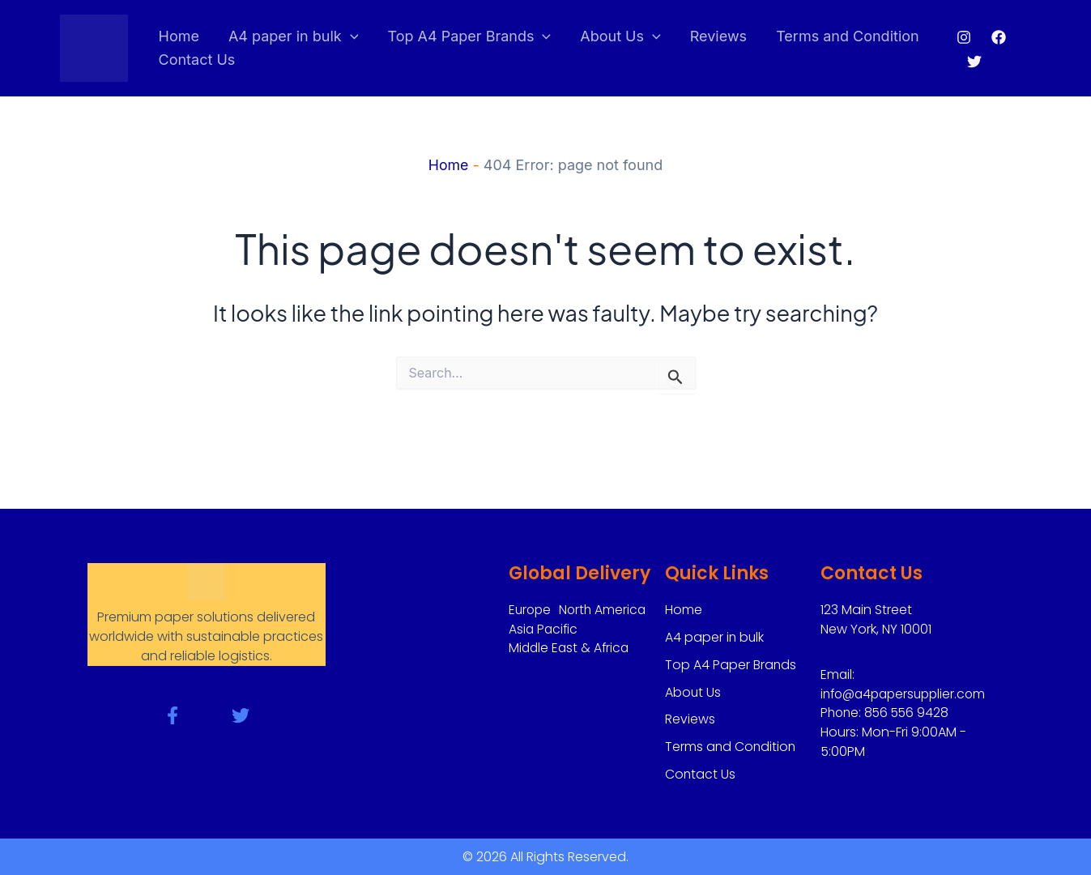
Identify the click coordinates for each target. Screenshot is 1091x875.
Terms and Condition (847, 36)
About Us (620, 37)
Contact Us (197, 59)
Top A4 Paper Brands (469, 37)
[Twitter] (974, 61)
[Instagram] (964, 37)
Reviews (718, 36)
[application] (350, 37)
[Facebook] (998, 37)
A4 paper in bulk (293, 37)
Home (179, 36)
